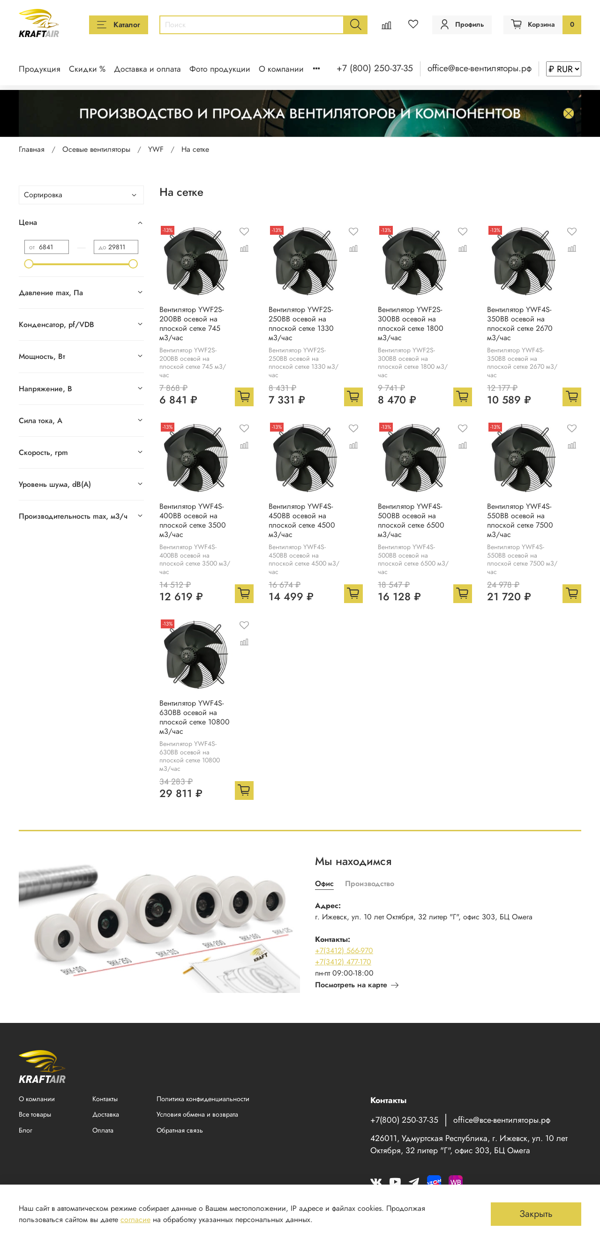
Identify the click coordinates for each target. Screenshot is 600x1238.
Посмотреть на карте (356, 984)
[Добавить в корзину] (244, 397)
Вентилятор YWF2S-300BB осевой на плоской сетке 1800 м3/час (410, 323)
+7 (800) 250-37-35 (375, 68)
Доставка (105, 1114)
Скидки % (87, 69)
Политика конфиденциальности (203, 1099)
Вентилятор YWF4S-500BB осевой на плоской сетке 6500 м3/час (411, 520)
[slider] (29, 264)
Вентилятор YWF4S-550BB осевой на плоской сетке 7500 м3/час (520, 520)
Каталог (118, 24)
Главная (32, 149)
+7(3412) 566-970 (344, 950)
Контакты (105, 1099)
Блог (25, 1130)
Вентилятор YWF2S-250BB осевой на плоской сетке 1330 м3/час (301, 323)
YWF (156, 149)
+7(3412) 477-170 (343, 961)
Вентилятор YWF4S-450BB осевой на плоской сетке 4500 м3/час (302, 520)
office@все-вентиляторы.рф (480, 68)
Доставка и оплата (147, 69)
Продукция (39, 69)
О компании (281, 69)
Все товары (35, 1114)
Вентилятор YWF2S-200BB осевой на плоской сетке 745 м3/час (191, 323)
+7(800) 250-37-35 (404, 1120)
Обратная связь (180, 1130)
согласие (135, 1219)
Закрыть (536, 1214)
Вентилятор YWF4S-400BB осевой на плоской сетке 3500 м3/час (192, 520)
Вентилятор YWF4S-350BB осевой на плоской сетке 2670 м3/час (520, 323)
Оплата (102, 1130)
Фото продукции (219, 69)
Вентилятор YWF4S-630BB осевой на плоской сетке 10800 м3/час (194, 717)
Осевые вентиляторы (96, 149)
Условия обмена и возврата (197, 1114)
